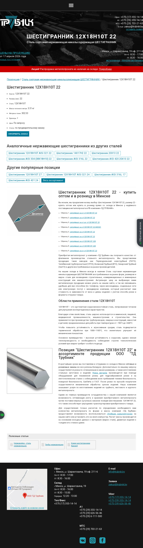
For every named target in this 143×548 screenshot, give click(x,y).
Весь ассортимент (53, 180)
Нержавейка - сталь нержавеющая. (22, 444)
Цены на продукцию (15, 53)
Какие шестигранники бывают (80, 444)
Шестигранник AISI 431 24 (23, 180)
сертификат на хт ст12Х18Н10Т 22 (83, 213)
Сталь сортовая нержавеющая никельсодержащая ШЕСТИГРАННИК (61, 79)
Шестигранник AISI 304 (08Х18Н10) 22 (30, 158)
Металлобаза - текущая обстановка (124, 61)
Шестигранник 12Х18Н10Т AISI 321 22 (30, 153)
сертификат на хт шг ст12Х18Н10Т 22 (85, 222)
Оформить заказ (18, 134)
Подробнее (105, 69)
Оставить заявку (134, 29)
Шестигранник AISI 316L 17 (109, 174)
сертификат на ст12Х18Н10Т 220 (83, 241)
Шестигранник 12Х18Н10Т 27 (25, 174)
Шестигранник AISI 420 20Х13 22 (111, 158)
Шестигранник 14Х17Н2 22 (71, 153)
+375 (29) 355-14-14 (120, 500)
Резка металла (100, 373)
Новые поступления (10, 60)
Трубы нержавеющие (54, 445)
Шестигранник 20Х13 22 (105, 153)
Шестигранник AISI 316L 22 (72, 158)
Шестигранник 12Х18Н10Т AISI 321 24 (68, 174)
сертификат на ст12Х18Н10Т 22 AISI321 (85, 227)
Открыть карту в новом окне (27, 507)
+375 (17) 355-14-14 (120, 497)
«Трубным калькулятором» (120, 414)
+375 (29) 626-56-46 (120, 503)
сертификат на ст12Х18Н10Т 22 (82, 218)
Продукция (13, 79)
